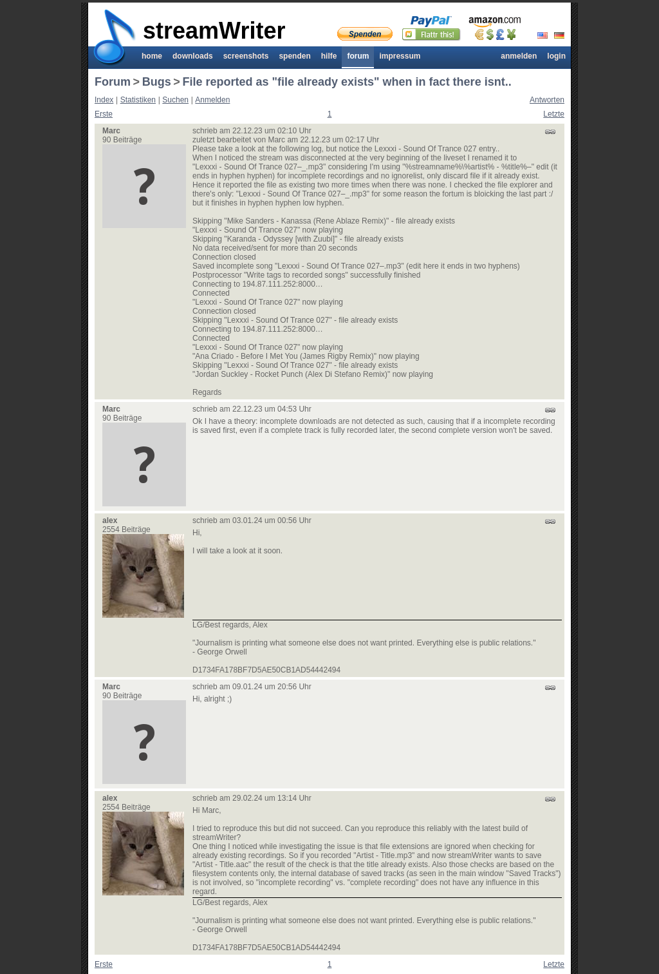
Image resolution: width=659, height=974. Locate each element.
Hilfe (329, 56)
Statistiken (138, 99)
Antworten (547, 99)
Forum (358, 56)
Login (556, 56)
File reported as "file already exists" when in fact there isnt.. (346, 81)
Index (104, 99)
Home (152, 56)
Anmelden (519, 56)
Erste (104, 114)
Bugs (156, 81)
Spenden (294, 56)
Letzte (553, 114)
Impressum (399, 56)
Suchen (175, 99)
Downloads (192, 56)
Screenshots (246, 56)
